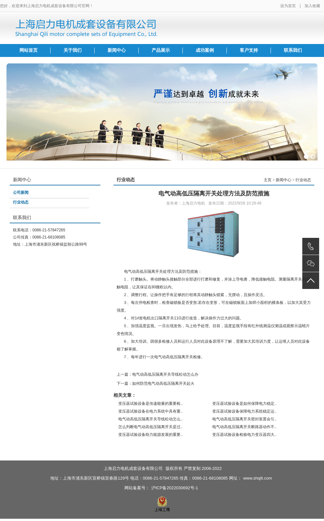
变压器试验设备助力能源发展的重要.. (150, 434)
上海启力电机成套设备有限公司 (133, 468)
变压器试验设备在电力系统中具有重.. (150, 411)
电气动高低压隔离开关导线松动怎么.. (150, 419)
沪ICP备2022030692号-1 (174, 487)
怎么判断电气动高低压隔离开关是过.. (150, 427)
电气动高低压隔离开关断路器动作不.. (244, 427)
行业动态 (21, 202)
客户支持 (249, 50)
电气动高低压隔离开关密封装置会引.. (244, 419)
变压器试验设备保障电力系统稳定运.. (244, 411)
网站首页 (28, 50)
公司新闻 (21, 192)
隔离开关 (166, 318)
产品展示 (161, 50)
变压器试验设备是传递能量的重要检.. (150, 403)
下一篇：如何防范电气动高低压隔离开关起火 (155, 383)
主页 (268, 180)
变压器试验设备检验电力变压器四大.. (244, 434)
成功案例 (205, 50)
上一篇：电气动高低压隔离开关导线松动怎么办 (157, 374)
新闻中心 (117, 50)
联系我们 (293, 50)
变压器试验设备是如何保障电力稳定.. (244, 403)
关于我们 (73, 50)
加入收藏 (312, 6)
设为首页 (288, 6)
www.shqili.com (257, 478)
